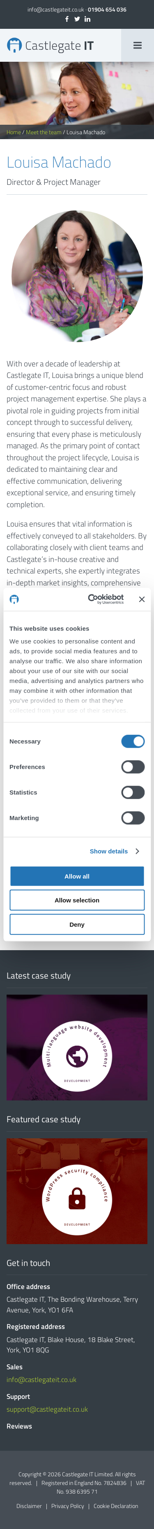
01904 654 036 (107, 9)
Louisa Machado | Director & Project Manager (50, 45)
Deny (77, 924)
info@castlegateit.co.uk (56, 9)
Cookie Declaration (116, 1505)
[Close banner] (142, 599)
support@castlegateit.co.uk (47, 1409)
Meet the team (44, 132)
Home (14, 132)
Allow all (77, 875)
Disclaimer (29, 1505)
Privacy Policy (67, 1505)
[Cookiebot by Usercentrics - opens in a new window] (92, 599)
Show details (109, 851)
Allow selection (77, 900)
